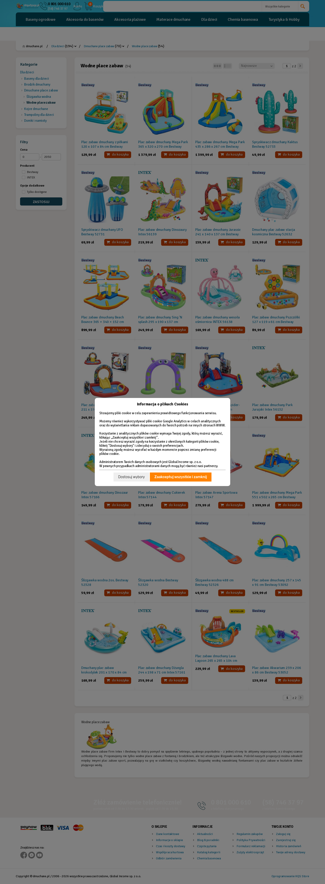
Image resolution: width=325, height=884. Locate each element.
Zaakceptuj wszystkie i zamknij (180, 477)
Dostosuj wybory (131, 477)
